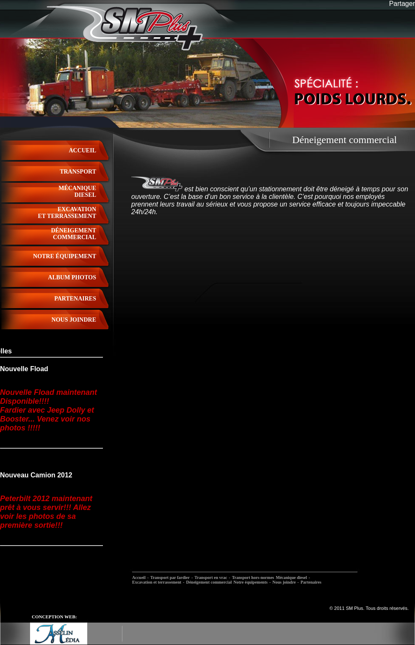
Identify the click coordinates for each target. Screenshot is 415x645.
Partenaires (311, 582)
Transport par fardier (170, 577)
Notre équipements (250, 582)
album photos (72, 277)
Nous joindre (284, 582)
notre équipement (64, 256)
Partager (402, 3)
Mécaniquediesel (77, 191)
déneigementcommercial (73, 233)
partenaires (75, 298)
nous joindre (74, 320)
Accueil (82, 150)
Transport (78, 171)
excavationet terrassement (67, 212)
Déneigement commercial (209, 582)
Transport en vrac (210, 577)
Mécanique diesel (291, 577)
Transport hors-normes (253, 577)
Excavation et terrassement (156, 582)
